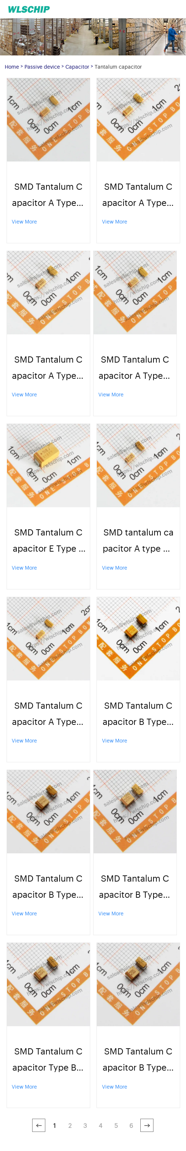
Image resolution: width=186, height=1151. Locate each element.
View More (24, 221)
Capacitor (77, 66)
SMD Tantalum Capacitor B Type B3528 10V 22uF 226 (48, 887)
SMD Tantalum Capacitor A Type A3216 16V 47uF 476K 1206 (135, 368)
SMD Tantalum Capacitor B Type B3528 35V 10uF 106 (138, 714)
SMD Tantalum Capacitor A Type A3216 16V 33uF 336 (48, 195)
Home (12, 66)
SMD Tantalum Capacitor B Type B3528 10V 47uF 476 (135, 887)
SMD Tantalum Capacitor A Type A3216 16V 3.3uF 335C (48, 714)
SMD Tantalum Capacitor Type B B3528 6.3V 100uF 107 (48, 1060)
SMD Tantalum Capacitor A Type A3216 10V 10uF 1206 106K (138, 195)
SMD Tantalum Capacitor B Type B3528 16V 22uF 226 (138, 1060)
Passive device (42, 66)
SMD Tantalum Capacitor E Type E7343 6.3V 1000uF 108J (48, 541)
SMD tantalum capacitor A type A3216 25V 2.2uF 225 (138, 541)
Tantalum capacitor (118, 66)
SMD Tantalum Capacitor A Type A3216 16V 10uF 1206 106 (48, 368)
